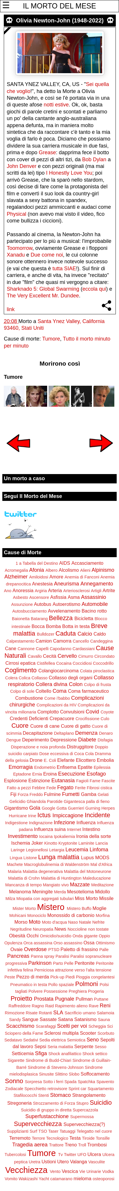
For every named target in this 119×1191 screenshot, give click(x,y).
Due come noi (47, 255)
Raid (49, 1006)
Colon (76, 684)
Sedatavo (13, 1040)
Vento (55, 1171)
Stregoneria (19, 1103)
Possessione (56, 991)
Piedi (70, 977)
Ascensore (39, 597)
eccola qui (94, 289)
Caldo (100, 633)
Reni (105, 1005)
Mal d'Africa (101, 864)
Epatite (85, 767)
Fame (95, 780)
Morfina (103, 915)
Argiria (41, 590)
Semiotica (76, 1040)
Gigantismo (16, 808)
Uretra (34, 1162)
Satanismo (85, 1019)
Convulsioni (72, 711)
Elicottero (85, 760)
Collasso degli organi (70, 677)
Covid (92, 712)
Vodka (108, 1171)
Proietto (21, 998)
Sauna (104, 1019)
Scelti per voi (72, 1026)
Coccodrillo (103, 663)
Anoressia (23, 590)
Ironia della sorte (93, 836)
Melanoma (20, 891)
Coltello (43, 691)
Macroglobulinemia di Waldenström (56, 864)
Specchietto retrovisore (45, 1088)
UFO (81, 1154)
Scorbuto (105, 1033)
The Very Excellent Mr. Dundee (43, 296)
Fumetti (70, 794)
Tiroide (88, 1138)
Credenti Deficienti (29, 718)
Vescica (70, 1171)
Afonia (36, 570)
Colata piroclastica (97, 671)
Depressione (63, 739)
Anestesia (42, 583)
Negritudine (21, 929)
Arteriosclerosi (76, 590)
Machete (15, 864)
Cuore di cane (45, 726)
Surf (33, 1131)
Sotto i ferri (53, 1081)
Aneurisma (66, 584)
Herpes (108, 808)
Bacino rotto (93, 610)
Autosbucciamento (29, 611)
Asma (74, 597)
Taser (53, 1131)
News (60, 929)
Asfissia (58, 597)
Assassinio (93, 597)
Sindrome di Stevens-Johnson (56, 1067)
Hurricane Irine (22, 815)
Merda (60, 892)
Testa (75, 1138)
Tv (60, 1154)
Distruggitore (80, 746)
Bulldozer (45, 634)
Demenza (86, 733)
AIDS (64, 563)
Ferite (80, 787)
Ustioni (49, 1161)
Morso (20, 922)
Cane (10, 648)
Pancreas (18, 956)
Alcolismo (69, 570)
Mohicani (17, 915)
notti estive (56, 105)
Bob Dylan (94, 159)
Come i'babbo (57, 698)
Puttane (101, 999)
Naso (73, 922)
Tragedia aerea (29, 1145)
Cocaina (64, 663)
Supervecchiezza (38, 1123)
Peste (9, 977)
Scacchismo (20, 1026)
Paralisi (62, 956)
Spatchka (86, 1081)
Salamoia (105, 1013)
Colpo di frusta (97, 684)
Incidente (97, 815)
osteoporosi (103, 1178)
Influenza (86, 822)
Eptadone (22, 774)
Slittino (61, 1074)
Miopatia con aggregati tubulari (45, 898)
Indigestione (16, 822)
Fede (51, 787)
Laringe (18, 850)
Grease (47, 152)
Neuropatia (43, 929)
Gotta (61, 808)
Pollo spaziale (61, 984)
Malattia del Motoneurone (87, 871)
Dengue (13, 740)
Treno (71, 1144)
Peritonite (85, 963)
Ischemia (20, 843)
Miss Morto (86, 898)
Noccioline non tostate (88, 929)
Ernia (37, 774)
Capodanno (60, 648)
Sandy (15, 1019)
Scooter (88, 1033)
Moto (34, 922)
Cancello (81, 641)
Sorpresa (33, 1081)
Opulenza (13, 943)
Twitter (70, 1154)
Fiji (13, 794)
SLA (58, 1012)
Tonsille (103, 1138)
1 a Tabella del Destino (37, 563)
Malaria (15, 871)
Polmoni (86, 983)
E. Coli (50, 760)
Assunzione (22, 604)
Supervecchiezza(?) (84, 1124)
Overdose (35, 949)
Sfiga (41, 1053)
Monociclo (36, 915)
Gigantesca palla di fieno (87, 801)
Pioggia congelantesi (95, 977)
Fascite (108, 780)
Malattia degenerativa (43, 871)
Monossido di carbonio (70, 915)
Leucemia (76, 850)
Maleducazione (97, 878)
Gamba (88, 794)
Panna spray (42, 956)
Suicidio (101, 1102)
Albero (51, 570)
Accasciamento (87, 563)
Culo (105, 718)
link (11, 309)
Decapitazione (38, 733)
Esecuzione (71, 774)
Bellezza (61, 618)
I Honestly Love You (69, 173)
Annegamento (97, 584)
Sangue (30, 1019)
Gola (34, 808)
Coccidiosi (82, 663)
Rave (94, 1006)
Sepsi (40, 1046)
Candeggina (101, 641)
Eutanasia (63, 780)
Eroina (50, 773)
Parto (58, 963)
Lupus (87, 857)
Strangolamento (88, 1095)
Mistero (50, 907)
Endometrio (45, 767)
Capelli (42, 648)
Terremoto (20, 1138)
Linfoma (99, 850)
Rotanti (45, 1013)
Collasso (39, 678)
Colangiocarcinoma (58, 670)
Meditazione (102, 885)
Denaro (106, 733)
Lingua (16, 857)
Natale (85, 922)
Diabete (87, 740)
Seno (92, 1040)
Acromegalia (16, 570)
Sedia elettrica (52, 1040)
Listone (30, 857)
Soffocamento (95, 1073)
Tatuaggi (67, 1131)
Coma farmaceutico (88, 691)
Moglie (99, 908)
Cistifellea (46, 663)
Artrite (108, 590)
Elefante (65, 760)
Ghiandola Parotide (45, 801)
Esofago (96, 774)
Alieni (85, 570)
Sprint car (77, 1088)
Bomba (53, 626)
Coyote (107, 712)
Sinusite (46, 1074)
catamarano (61, 1178)
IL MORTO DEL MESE (59, 6)
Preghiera (78, 991)
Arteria (55, 590)
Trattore (56, 1145)
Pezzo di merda (32, 976)
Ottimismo (105, 943)
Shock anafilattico (64, 1053)
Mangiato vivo (56, 885)
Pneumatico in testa (28, 984)
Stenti (43, 1095)
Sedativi (30, 1040)
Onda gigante (84, 936)
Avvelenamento (64, 610)
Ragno (38, 1006)
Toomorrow (19, 248)
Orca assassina (38, 943)
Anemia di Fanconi (82, 577)
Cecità (49, 656)
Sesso (100, 1046)
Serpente (83, 1046)
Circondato (104, 656)
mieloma (82, 1178)
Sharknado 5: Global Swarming (43, 289)
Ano (7, 590)
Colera (11, 678)
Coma (60, 691)
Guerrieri (76, 808)
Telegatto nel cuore (94, 1131)
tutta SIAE (64, 268)
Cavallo (35, 656)
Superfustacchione (47, 1116)
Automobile (95, 604)
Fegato (65, 787)
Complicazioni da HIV (56, 705)
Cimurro (85, 656)
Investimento (23, 836)
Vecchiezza (26, 1170)
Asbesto (20, 597)
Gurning (92, 808)
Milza (10, 898)
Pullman (84, 998)
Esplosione (15, 780)
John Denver (21, 166)
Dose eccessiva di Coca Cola (66, 753)
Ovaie (16, 949)
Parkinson (39, 963)
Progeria (96, 991)
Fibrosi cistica (99, 787)
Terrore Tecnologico (50, 1138)
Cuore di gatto (75, 726)
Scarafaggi (46, 1026)
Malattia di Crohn (24, 878)
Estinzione (39, 780)
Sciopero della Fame (24, 1033)
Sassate (48, 1019)
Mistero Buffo (79, 908)
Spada (71, 1081)
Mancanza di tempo (23, 885)
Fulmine (52, 794)
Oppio (104, 936)
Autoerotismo (66, 604)
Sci (110, 1026)
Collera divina (52, 684)
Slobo (74, 1074)
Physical (16, 214)
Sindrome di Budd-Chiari (48, 1060)
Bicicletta (83, 618)
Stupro (82, 1103)
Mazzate (80, 884)
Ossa (89, 942)
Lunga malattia (58, 857)
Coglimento (21, 670)
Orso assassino (68, 943)
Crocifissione (87, 718)
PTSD (53, 949)
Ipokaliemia (64, 836)
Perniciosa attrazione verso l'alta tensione (72, 970)
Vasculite (96, 1162)
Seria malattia (60, 1046)
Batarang (39, 618)
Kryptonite (67, 843)
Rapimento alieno (71, 1006)
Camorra (62, 640)
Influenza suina (50, 829)
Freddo (36, 794)
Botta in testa (76, 626)
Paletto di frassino (79, 949)
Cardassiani (83, 648)
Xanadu (16, 255)
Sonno (14, 1081)
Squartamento (101, 1088)
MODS (102, 857)
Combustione (29, 698)
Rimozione (15, 1013)
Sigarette (16, 1060)
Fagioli (82, 780)
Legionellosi (37, 850)
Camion (43, 640)
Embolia (105, 760)
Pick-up (57, 977)
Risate (32, 1013)
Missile (106, 898)
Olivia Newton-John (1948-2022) (60, 20)
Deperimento (35, 739)
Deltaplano (64, 733)
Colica (24, 678)
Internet (74, 829)
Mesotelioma (80, 891)
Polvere (36, 991)
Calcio (84, 634)
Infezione (64, 822)
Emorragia (20, 767)
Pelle (69, 963)
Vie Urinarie (90, 1171)
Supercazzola (85, 1110)
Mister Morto (24, 908)
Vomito (11, 1178)
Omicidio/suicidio (55, 936)
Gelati (103, 794)
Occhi (32, 935)
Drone (36, 760)
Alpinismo (103, 570)
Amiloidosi (38, 577)
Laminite (86, 843)
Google (48, 808)
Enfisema (66, 767)
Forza (23, 794)
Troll (82, 1145)
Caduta (66, 633)
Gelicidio (17, 801)
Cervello (67, 656)
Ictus (44, 815)
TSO (42, 1131)
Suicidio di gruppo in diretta (46, 1110)
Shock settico (94, 1053)
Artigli (96, 590)
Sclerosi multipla (61, 1033)
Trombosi (97, 1144)
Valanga (78, 1161)
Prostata (44, 999)
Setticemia (23, 1053)
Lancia (101, 843)
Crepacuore (61, 718)
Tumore (51, 339)
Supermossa (82, 1116)
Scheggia (97, 1026)
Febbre (38, 787)
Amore (56, 576)
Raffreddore (19, 1006)
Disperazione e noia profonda (38, 747)
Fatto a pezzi (19, 787)
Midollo (102, 891)
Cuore (20, 725)
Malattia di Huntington (61, 878)
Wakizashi (28, 1178)
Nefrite (98, 922)
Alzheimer (16, 577)
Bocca (38, 626)
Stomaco (60, 1095)
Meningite (42, 891)
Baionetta (21, 618)
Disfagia (105, 740)
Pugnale (64, 999)
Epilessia (102, 767)
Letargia (56, 850)
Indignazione (41, 822)
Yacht (44, 1178)
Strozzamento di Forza (54, 1103)
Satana (65, 1019)
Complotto (48, 711)
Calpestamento (20, 641)
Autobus (42, 604)
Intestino (91, 829)
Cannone (25, 648)
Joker (37, 843)
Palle (104, 949)
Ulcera (94, 1154)
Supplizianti (18, 1131)
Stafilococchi (25, 1095)
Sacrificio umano (80, 1013)
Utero (63, 1161)
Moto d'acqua (54, 922)
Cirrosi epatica (20, 663)
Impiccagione (67, 815)
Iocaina (46, 836)
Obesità (17, 935)
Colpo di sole (22, 691)
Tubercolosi (15, 1154)
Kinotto (50, 843)
